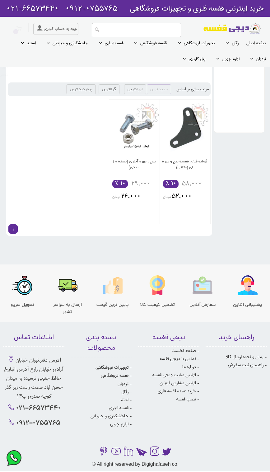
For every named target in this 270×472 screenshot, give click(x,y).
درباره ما (189, 367)
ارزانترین (147, 89)
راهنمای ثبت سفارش (245, 365)
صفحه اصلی (256, 43)
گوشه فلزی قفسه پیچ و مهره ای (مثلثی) (184, 164)
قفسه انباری (114, 43)
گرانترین (121, 89)
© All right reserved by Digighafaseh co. (135, 464)
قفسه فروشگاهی (153, 43)
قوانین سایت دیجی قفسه (174, 375)
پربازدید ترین (97, 89)
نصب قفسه (186, 399)
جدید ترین (159, 89)
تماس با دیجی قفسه (178, 359)
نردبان (261, 59)
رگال (235, 43)
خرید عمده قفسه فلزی (177, 391)
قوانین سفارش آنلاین (178, 383)
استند (31, 43)
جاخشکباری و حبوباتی (70, 43)
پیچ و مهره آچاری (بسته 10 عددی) (134, 164)
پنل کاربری (197, 59)
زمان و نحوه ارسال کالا (244, 357)
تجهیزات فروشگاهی (199, 43)
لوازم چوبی (231, 59)
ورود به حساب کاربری (56, 28)
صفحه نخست (184, 351)
